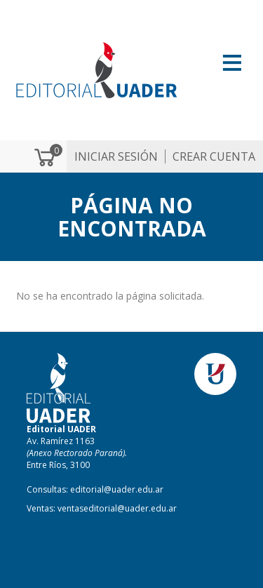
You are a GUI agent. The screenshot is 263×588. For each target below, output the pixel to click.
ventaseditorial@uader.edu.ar (117, 508)
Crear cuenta (214, 156)
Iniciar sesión (116, 156)
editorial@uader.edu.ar (116, 489)
